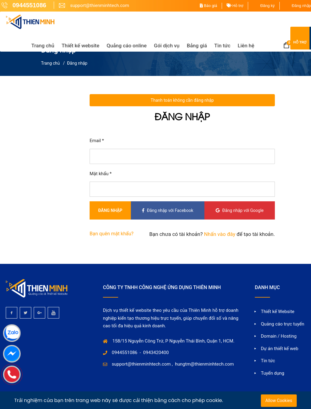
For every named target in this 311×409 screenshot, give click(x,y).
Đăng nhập (301, 5)
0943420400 (156, 352)
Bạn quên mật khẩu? (112, 234)
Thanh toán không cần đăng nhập (182, 100)
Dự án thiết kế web (279, 348)
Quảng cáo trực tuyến (282, 324)
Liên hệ (246, 45)
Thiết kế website (80, 45)
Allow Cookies (278, 400)
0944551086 (124, 352)
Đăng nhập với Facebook (166, 210)
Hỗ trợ (235, 5)
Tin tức (222, 45)
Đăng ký (267, 5)
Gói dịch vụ (166, 45)
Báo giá (208, 5)
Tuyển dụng (272, 373)
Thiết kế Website (277, 311)
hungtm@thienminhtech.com (204, 364)
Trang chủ (42, 45)
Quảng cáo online (126, 45)
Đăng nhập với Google (239, 210)
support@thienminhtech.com (141, 364)
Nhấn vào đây (219, 234)
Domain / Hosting (279, 336)
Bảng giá (196, 45)
